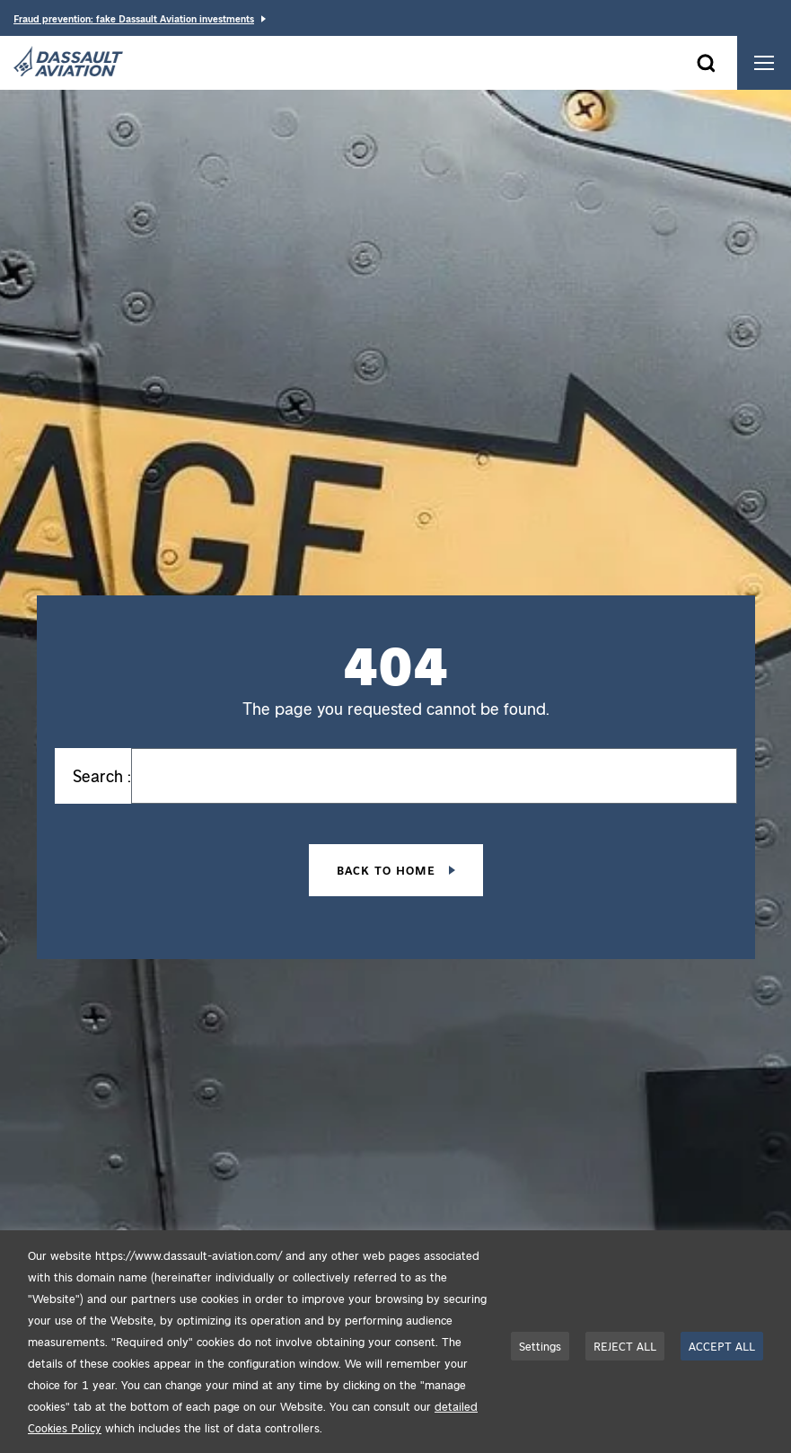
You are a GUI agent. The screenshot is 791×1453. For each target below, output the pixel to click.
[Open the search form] (705, 63)
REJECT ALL (624, 1345)
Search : (102, 776)
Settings (540, 1345)
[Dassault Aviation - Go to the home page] (68, 63)
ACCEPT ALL (722, 1345)
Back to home (388, 869)
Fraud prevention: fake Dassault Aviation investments (133, 18)
